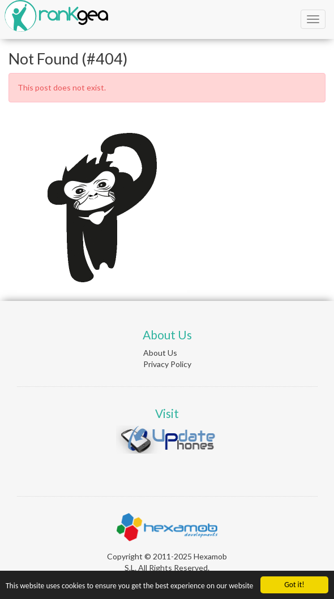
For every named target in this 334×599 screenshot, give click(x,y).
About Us (160, 352)
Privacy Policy (167, 364)
